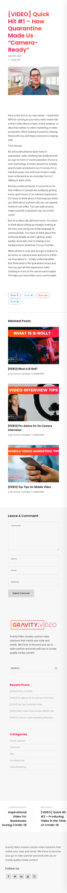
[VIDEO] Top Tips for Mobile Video (29, 487)
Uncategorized (17, 760)
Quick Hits (16, 60)
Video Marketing (18, 767)
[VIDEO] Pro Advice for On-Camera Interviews (32, 698)
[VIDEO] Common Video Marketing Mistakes (31, 717)
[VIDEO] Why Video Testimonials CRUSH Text (32, 711)
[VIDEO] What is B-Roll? (23, 369)
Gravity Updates (17, 741)
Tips (12, 754)
